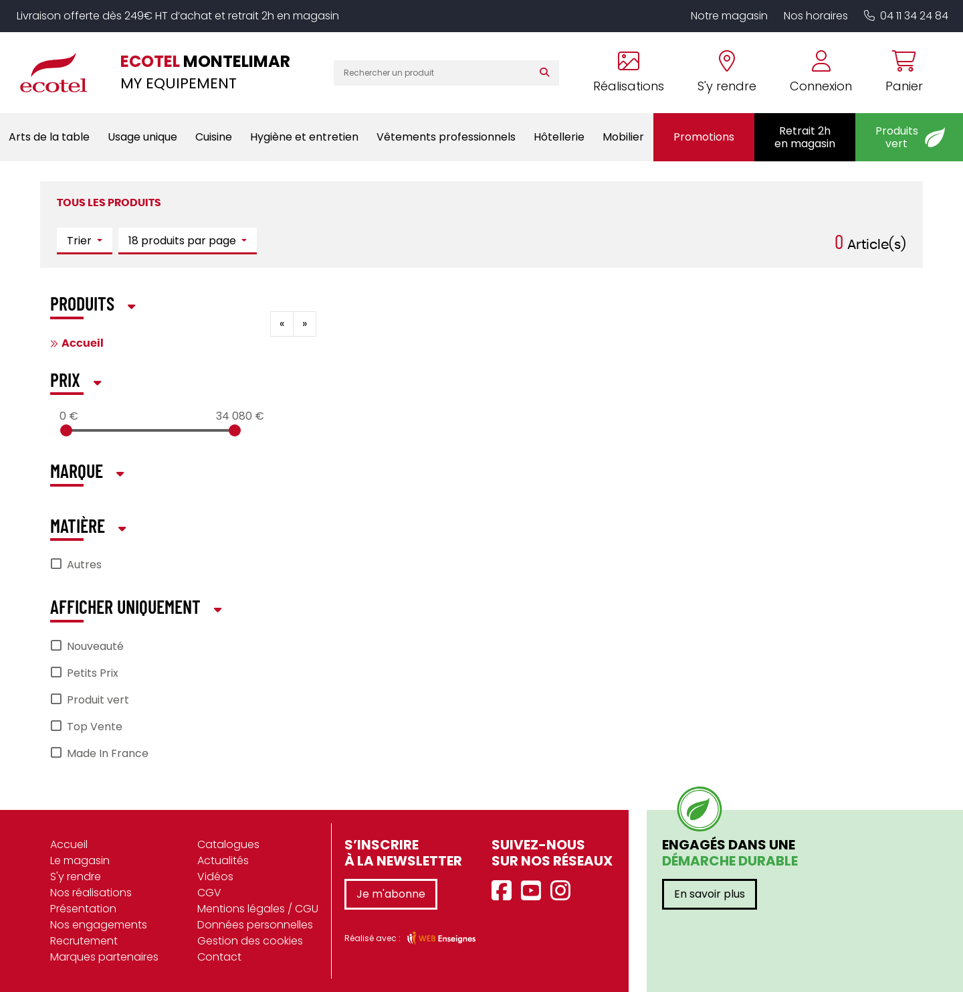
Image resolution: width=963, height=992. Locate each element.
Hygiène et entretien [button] (304, 137)
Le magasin (80, 860)
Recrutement (84, 940)
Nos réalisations (91, 892)
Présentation (83, 908)
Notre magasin (729, 15)
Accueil (83, 343)
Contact (219, 957)
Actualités (223, 860)
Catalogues (228, 844)
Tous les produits (109, 202)
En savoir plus (709, 894)
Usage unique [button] (142, 137)
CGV (209, 892)
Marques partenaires (104, 957)
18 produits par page (183, 240)
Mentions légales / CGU (257, 908)
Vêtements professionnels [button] (446, 137)
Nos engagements (98, 924)
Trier (80, 240)
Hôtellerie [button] (559, 137)
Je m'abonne (390, 894)
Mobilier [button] (623, 137)
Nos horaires (816, 15)
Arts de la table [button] (49, 137)
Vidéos (215, 876)
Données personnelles (255, 924)
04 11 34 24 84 (906, 15)
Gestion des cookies (250, 940)
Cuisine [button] (213, 137)
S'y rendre (75, 876)
